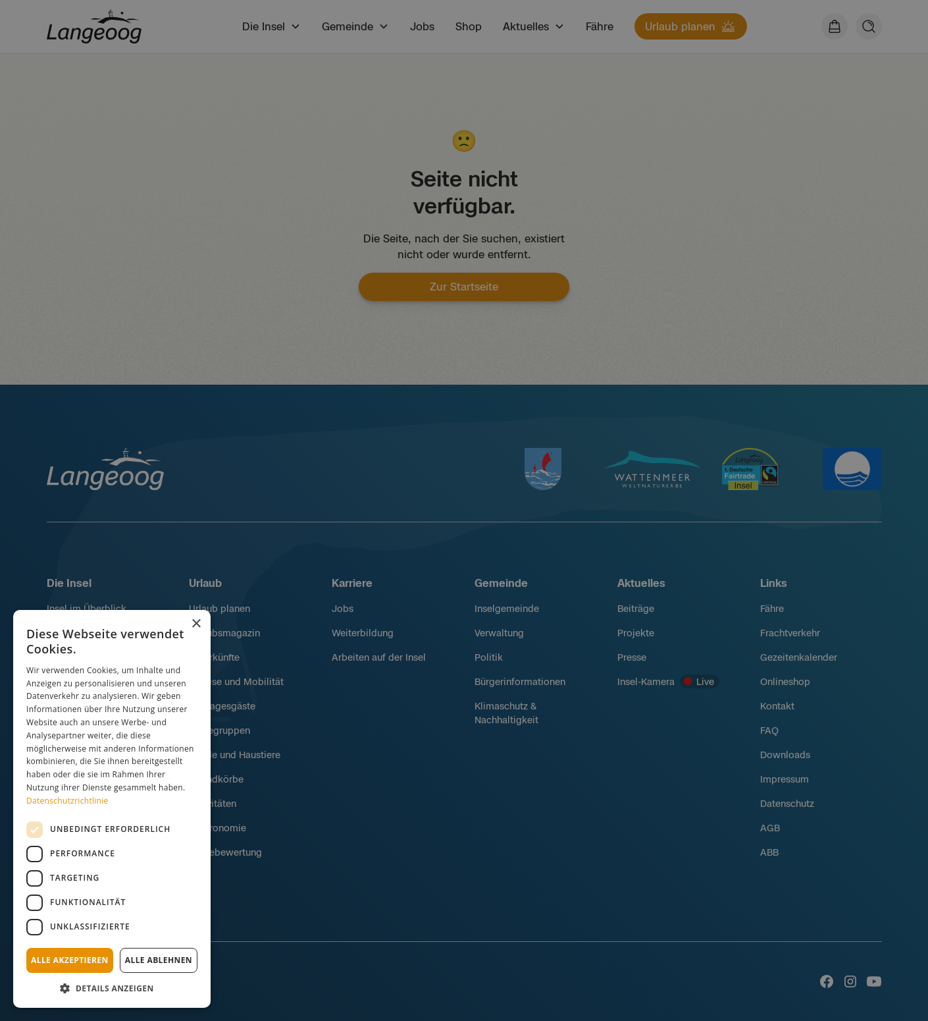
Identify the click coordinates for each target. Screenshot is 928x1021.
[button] (111, 988)
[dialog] (112, 809)
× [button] (196, 624)
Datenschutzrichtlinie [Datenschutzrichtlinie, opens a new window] (67, 800)
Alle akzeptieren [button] (70, 960)
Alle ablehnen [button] (158, 960)
